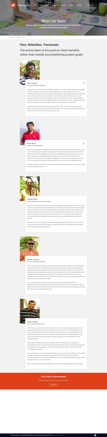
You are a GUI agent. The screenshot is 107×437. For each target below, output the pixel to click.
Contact (71, 5)
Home (12, 37)
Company (63, 5)
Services (54, 5)
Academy (79, 5)
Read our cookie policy (58, 435)
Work (35, 5)
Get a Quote (91, 5)
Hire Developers (44, 5)
